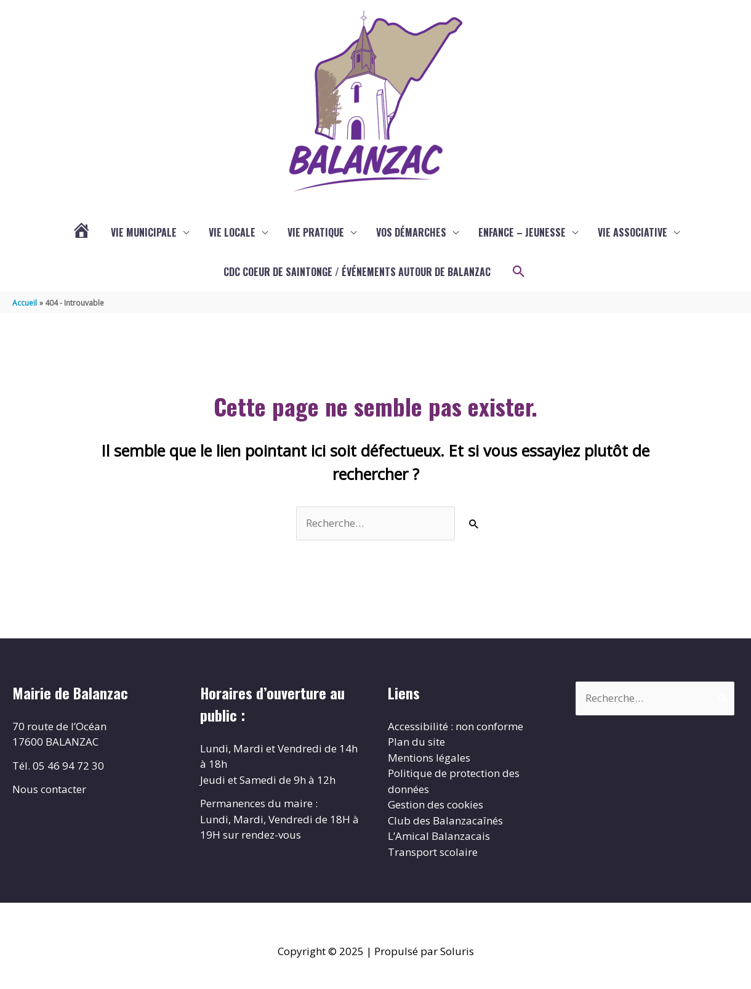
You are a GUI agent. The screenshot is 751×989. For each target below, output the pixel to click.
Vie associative (632, 232)
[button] (519, 272)
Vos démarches (411, 232)
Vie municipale (144, 232)
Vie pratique (315, 232)
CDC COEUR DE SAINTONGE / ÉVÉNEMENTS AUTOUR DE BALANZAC (357, 271)
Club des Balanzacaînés (445, 820)
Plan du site (416, 742)
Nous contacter (49, 789)
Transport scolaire (433, 852)
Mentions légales (429, 758)
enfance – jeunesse (522, 232)
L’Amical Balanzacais (439, 836)
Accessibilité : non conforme (455, 726)
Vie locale (232, 232)
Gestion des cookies (435, 804)
